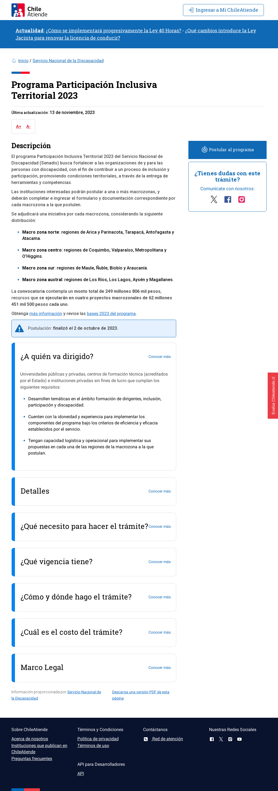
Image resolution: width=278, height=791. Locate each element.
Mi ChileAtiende (223, 10)
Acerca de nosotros (29, 738)
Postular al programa (227, 149)
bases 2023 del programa (111, 313)
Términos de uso (93, 745)
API (80, 773)
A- (28, 126)
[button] (273, 396)
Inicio (23, 60)
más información (45, 313)
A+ (18, 126)
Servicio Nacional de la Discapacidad (68, 60)
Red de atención (163, 738)
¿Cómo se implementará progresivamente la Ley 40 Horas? (113, 30)
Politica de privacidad (98, 738)
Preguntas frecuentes (31, 758)
